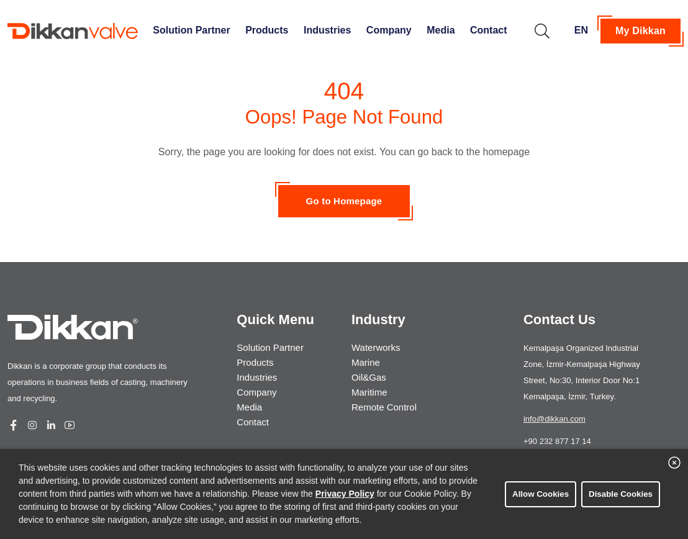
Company (389, 30)
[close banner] (674, 462)
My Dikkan (640, 30)
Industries (327, 30)
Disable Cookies (621, 494)
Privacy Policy (344, 494)
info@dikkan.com (554, 419)
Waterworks (376, 347)
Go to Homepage (344, 201)
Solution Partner (191, 30)
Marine (365, 362)
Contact (488, 30)
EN (581, 30)
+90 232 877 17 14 (557, 441)
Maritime (369, 392)
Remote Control (384, 407)
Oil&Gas (368, 377)
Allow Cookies (540, 494)
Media (441, 30)
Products (266, 30)
